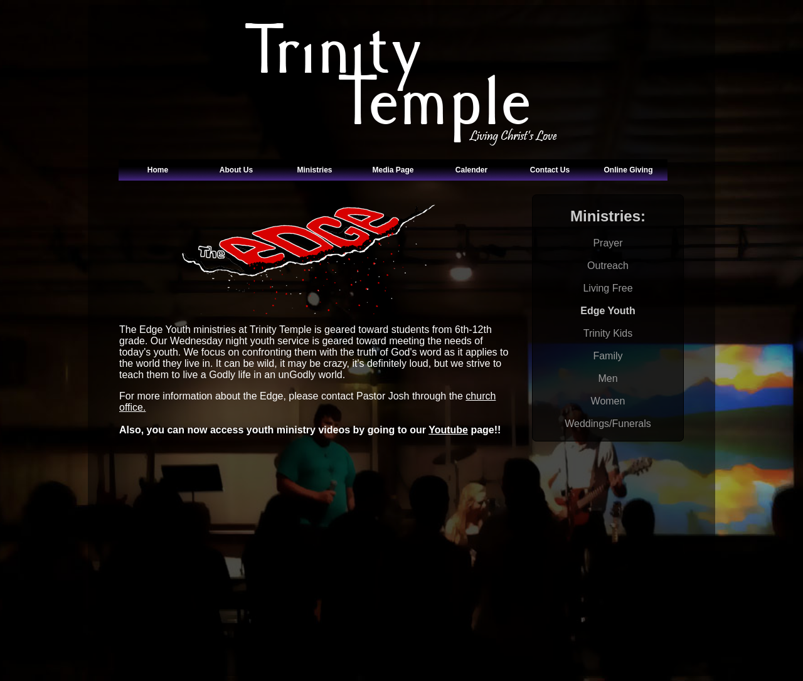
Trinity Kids (608, 333)
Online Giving (628, 170)
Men (607, 378)
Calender (471, 170)
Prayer (607, 243)
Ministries (314, 170)
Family (607, 356)
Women (608, 401)
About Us (236, 170)
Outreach (608, 265)
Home (157, 170)
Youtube (448, 430)
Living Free (607, 288)
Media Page (392, 170)
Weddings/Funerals (608, 423)
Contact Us (550, 170)
